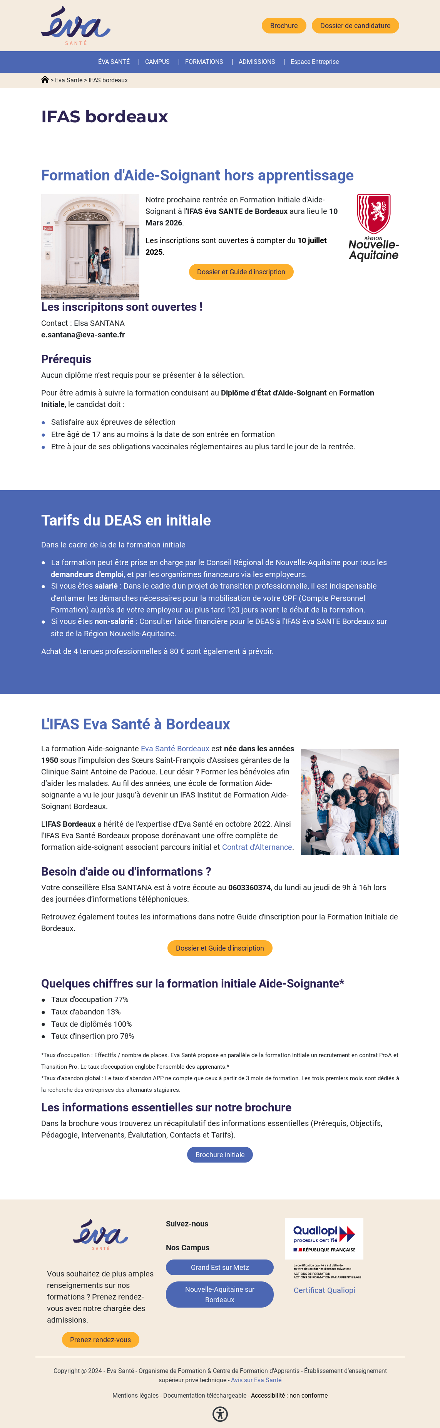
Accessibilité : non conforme (289, 1395)
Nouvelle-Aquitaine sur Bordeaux (219, 1294)
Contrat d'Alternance (257, 847)
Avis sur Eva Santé (256, 1380)
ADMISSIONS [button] (257, 61)
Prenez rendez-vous (100, 1340)
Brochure (284, 26)
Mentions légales (135, 1395)
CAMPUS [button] (157, 61)
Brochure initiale (220, 1155)
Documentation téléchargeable (204, 1395)
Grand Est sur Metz (220, 1267)
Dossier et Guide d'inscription (241, 272)
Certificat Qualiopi (324, 1290)
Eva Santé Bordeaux (175, 748)
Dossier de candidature (355, 26)
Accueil (45, 79)
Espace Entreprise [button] (315, 61)
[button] (224, 62)
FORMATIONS (204, 61)
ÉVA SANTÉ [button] (114, 61)
